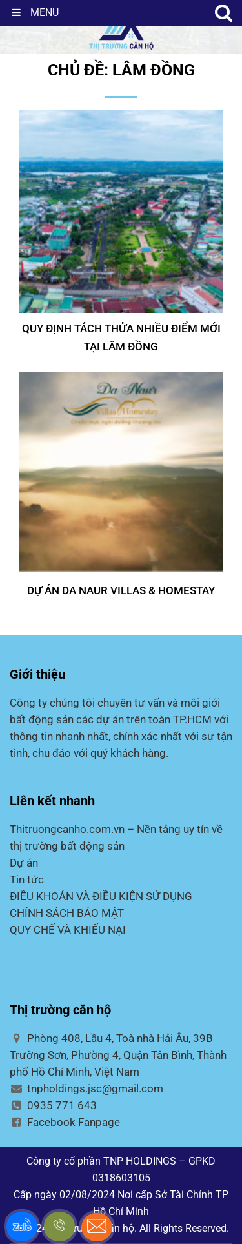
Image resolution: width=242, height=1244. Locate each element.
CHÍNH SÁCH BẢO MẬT (67, 913)
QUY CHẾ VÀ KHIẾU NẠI (68, 929)
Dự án (24, 862)
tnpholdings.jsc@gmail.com (86, 1088)
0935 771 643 (53, 1105)
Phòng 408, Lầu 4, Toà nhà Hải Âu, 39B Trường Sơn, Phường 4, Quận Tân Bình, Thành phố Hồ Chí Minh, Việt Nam (118, 1055)
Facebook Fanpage (65, 1122)
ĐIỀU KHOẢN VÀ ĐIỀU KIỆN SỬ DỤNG (101, 896)
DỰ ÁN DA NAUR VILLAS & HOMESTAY (121, 590)
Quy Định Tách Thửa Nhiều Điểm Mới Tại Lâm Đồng (121, 337)
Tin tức (27, 879)
